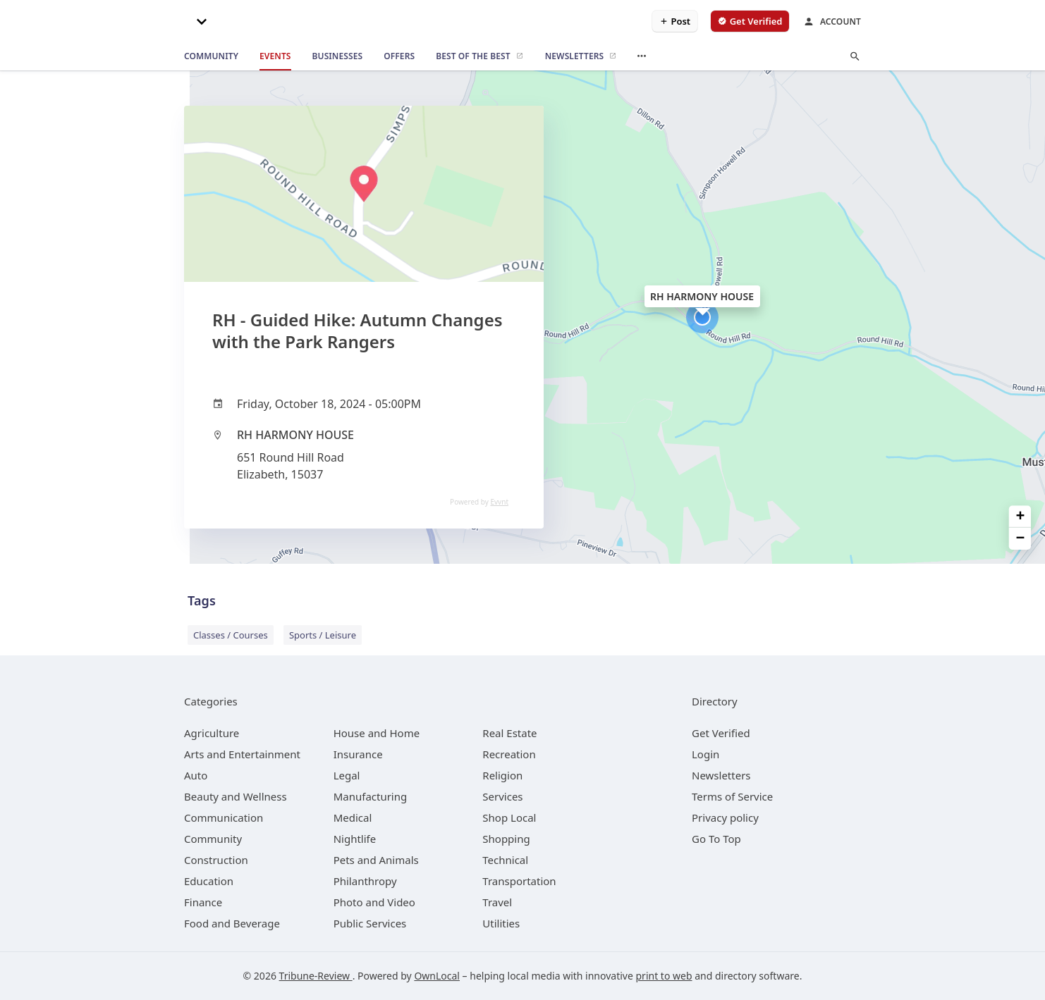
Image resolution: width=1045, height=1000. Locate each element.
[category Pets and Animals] (376, 860)
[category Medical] (353, 817)
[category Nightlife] (355, 839)
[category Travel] (497, 902)
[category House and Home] (377, 733)
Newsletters (721, 775)
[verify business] (750, 21)
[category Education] (208, 881)
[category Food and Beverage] (232, 923)
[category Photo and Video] (374, 902)
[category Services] (502, 796)
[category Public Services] (370, 923)
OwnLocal (437, 975)
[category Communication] (223, 817)
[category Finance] (203, 902)
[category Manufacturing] (371, 796)
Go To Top (716, 839)
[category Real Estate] (509, 733)
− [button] (1020, 539)
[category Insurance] (358, 754)
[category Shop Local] (509, 817)
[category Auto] (195, 775)
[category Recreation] (508, 754)
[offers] (399, 56)
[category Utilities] (501, 923)
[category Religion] (502, 775)
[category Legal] (347, 775)
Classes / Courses (230, 635)
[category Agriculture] (211, 733)
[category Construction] (216, 860)
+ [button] (1020, 516)
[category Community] (213, 839)
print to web (664, 975)
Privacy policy (725, 817)
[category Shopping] (506, 839)
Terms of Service (732, 796)
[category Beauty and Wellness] (235, 796)
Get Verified (721, 733)
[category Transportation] (519, 881)
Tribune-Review (316, 975)
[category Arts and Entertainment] (242, 754)
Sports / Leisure (322, 635)
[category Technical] (505, 860)
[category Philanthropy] (365, 881)
